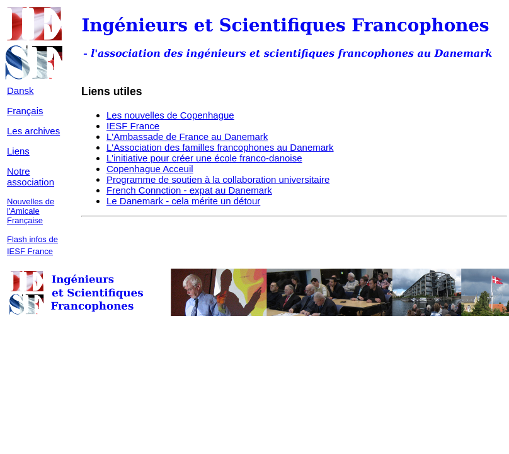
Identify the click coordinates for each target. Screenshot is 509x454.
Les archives (33, 130)
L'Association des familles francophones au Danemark (220, 147)
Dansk (20, 90)
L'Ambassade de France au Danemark (187, 136)
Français (25, 110)
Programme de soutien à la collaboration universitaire (217, 179)
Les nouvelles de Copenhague (170, 115)
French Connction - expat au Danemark (189, 190)
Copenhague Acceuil (149, 168)
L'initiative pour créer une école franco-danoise (204, 158)
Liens (18, 151)
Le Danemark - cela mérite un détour (183, 200)
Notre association (30, 176)
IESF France (132, 125)
